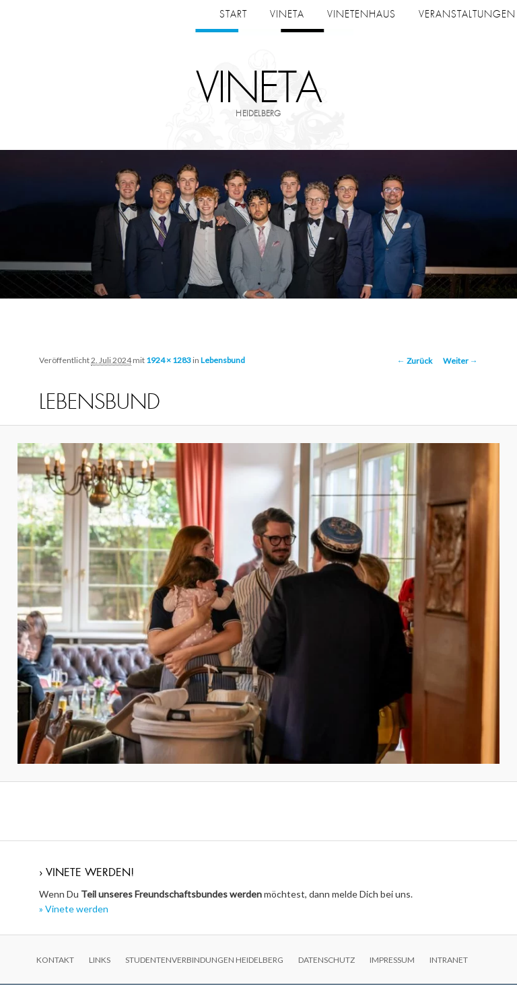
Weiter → (460, 362)
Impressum (392, 960)
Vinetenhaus (361, 14)
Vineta (259, 89)
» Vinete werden (73, 910)
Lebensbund (223, 361)
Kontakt (55, 960)
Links (99, 960)
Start (233, 14)
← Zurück (414, 362)
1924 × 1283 (168, 361)
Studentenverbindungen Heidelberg (204, 960)
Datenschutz (326, 960)
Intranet (448, 960)
